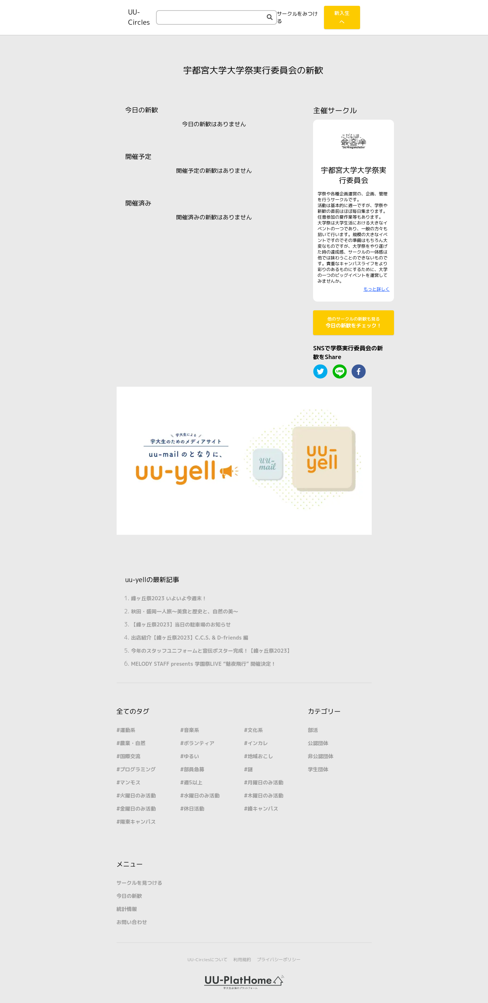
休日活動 (194, 808)
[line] (339, 371)
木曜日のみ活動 (265, 795)
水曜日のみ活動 (201, 795)
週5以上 (193, 782)
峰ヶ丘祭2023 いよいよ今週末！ (169, 598)
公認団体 (318, 743)
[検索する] (270, 17)
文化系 (255, 730)
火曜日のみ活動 (138, 795)
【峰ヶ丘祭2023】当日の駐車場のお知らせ (181, 624)
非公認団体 (320, 756)
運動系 (127, 730)
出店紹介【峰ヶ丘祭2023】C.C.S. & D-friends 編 (190, 637)
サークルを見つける (140, 882)
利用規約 (242, 959)
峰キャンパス (262, 808)
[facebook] (358, 371)
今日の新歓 (129, 895)
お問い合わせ (132, 922)
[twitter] (320, 371)
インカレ (257, 743)
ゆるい (191, 756)
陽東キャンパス (138, 821)
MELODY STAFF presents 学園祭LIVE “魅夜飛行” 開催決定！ (203, 663)
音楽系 (191, 730)
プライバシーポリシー (278, 959)
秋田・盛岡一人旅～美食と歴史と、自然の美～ (184, 611)
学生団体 (318, 769)
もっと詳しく (376, 289)
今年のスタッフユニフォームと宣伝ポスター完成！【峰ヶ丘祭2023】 (211, 650)
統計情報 (127, 909)
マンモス (130, 782)
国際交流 (130, 756)
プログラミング (138, 769)
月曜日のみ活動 (265, 782)
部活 (313, 730)
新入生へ (342, 17)
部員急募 (194, 769)
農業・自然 (132, 743)
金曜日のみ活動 (138, 808)
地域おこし (260, 756)
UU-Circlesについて (208, 959)
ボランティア (199, 743)
